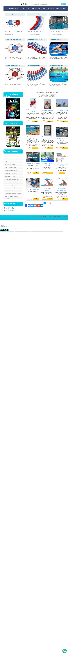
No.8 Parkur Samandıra (11, 170)
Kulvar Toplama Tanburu (11, 176)
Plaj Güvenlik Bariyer (33, 137)
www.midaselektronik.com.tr (35, 216)
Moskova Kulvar (13, 8)
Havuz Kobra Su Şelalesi (11, 173)
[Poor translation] (6, 230)
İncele (35, 121)
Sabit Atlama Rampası (33, 189)
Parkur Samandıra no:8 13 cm (33, 110)
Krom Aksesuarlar (48, 8)
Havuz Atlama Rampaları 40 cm (62, 189)
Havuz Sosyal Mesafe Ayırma (12, 182)
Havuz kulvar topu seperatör (12, 185)
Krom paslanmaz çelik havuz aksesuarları (12, 197)
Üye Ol (33, 4)
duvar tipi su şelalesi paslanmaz (47, 164)
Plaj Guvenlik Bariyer (10, 164)
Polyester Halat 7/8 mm (47, 137)
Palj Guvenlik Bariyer (47, 110)
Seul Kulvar (25, 8)
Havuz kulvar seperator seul (12, 179)
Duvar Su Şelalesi (9, 156)
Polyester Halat (61, 8)
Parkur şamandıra (9, 161)
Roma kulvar (36, 8)
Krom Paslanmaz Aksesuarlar (12, 188)
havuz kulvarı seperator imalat (12, 190)
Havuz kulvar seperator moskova (13, 193)
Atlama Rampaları (9, 159)
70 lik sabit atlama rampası (62, 139)
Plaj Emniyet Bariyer (62, 110)
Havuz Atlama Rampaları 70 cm (47, 189)
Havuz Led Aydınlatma (10, 167)
